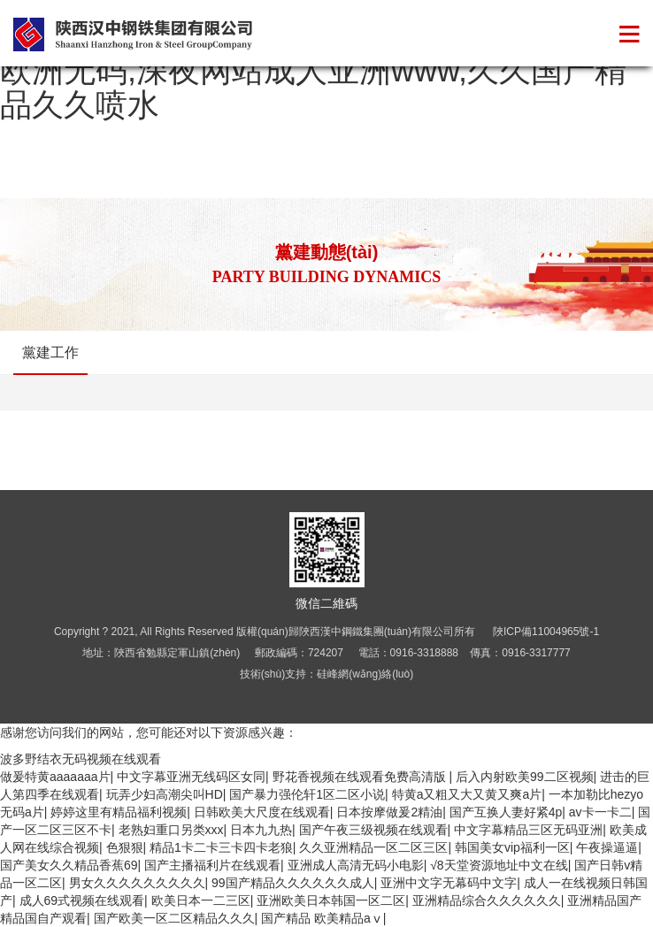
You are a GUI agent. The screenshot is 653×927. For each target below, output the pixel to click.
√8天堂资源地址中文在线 (498, 865)
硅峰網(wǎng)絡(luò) (365, 674)
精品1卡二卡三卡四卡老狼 (221, 847)
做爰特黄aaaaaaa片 (55, 777)
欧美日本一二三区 (200, 900)
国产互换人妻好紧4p (506, 812)
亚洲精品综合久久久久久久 (486, 900)
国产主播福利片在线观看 (212, 865)
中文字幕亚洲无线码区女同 (191, 777)
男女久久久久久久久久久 (137, 883)
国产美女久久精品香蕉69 (69, 865)
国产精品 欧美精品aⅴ (322, 918)
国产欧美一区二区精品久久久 (174, 918)
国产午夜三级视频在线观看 (373, 830)
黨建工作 (50, 352)
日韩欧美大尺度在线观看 (262, 812)
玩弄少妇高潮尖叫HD (164, 794)
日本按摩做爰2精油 (389, 812)
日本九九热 (261, 830)
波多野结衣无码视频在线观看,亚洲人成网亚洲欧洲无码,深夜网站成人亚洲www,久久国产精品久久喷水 (323, 70)
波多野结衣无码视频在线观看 (80, 759)
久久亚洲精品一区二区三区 (373, 847)
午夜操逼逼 (607, 847)
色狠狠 (124, 847)
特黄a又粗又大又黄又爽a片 (467, 794)
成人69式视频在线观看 (82, 900)
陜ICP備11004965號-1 (546, 631)
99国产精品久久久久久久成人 (292, 883)
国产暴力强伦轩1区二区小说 (307, 794)
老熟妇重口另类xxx (171, 830)
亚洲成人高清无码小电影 (356, 865)
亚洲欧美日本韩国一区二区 (331, 900)
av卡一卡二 (600, 812)
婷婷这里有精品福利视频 (118, 812)
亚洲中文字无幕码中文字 (448, 883)
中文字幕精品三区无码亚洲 (528, 830)
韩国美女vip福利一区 (512, 847)
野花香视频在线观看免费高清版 (361, 777)
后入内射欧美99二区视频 (525, 777)
